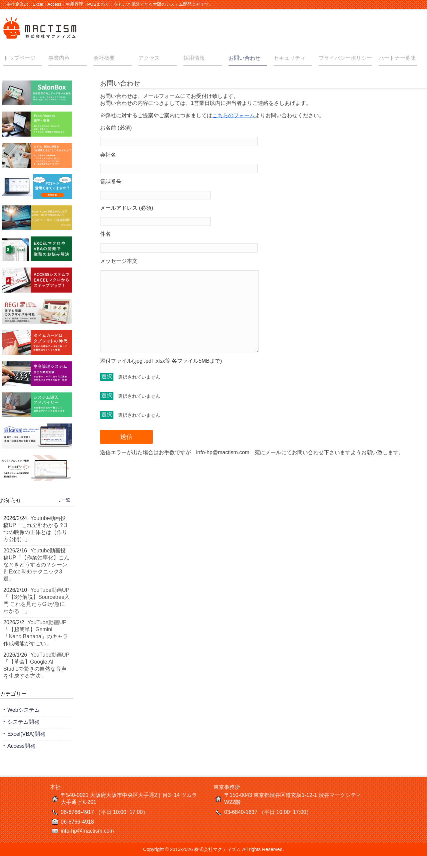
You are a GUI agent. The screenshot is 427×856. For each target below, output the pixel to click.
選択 (106, 376)
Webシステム (23, 710)
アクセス (149, 58)
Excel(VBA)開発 (26, 734)
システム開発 (23, 722)
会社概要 (104, 58)
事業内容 (59, 58)
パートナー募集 (397, 58)
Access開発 (21, 746)
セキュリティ (290, 58)
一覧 (66, 500)
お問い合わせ (245, 58)
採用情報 (194, 58)
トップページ (19, 58)
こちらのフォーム (233, 115)
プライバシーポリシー (345, 58)
